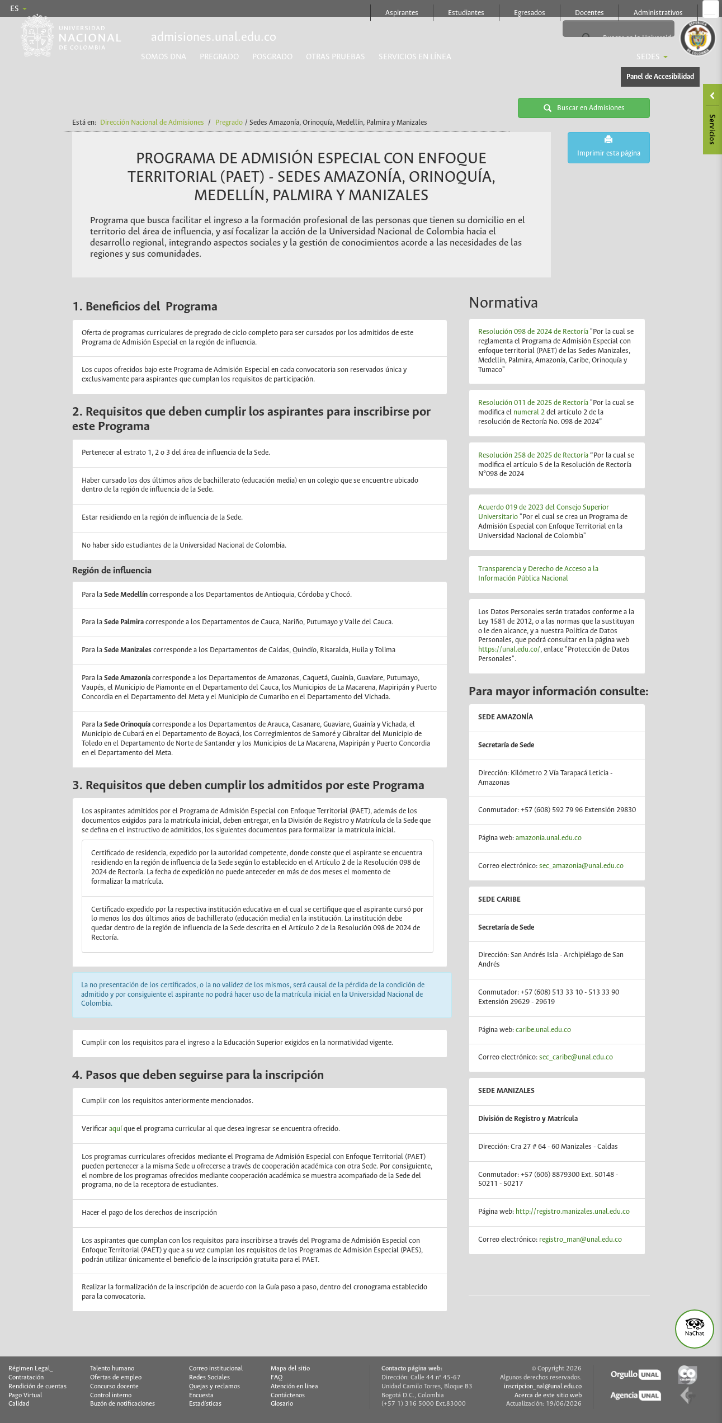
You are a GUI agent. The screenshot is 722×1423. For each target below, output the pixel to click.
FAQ (276, 1377)
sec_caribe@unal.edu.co (576, 1057)
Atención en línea (294, 1386)
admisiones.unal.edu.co (213, 37)
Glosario (282, 1404)
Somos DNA (163, 57)
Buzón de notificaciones (122, 1404)
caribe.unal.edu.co (543, 1030)
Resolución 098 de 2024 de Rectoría (533, 332)
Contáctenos (288, 1395)
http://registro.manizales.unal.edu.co (573, 1212)
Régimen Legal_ (30, 1368)
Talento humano (112, 1368)
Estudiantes (466, 13)
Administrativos (658, 13)
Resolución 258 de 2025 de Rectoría (533, 455)
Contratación (26, 1377)
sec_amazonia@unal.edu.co (581, 866)
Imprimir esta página (608, 146)
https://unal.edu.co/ (509, 649)
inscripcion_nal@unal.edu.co (543, 1386)
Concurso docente (114, 1386)
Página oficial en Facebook (709, 9)
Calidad (18, 1404)
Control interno (110, 1395)
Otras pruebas (335, 57)
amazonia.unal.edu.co (549, 838)
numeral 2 (529, 412)
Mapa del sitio (290, 1368)
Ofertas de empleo (115, 1377)
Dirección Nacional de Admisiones (152, 123)
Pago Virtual (25, 1395)
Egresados (529, 13)
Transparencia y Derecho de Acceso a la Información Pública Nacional (538, 574)
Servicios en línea (415, 57)
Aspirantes (401, 13)
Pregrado (219, 57)
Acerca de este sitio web (548, 1395)
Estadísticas (205, 1404)
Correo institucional (216, 1368)
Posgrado (272, 57)
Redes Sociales (209, 1377)
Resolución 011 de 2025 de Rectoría (533, 403)
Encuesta (201, 1395)
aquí (116, 1129)
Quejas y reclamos (214, 1386)
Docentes (589, 13)
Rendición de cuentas (37, 1386)
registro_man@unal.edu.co (580, 1240)
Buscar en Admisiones (584, 107)
